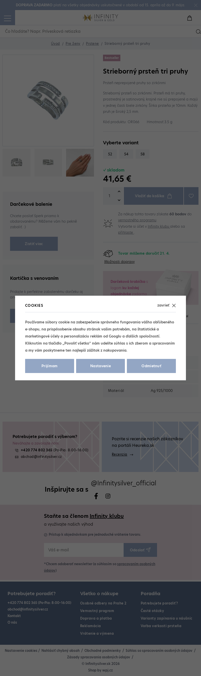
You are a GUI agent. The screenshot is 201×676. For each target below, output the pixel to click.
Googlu (115, 336)
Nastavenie (100, 365)
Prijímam (49, 365)
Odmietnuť (151, 365)
